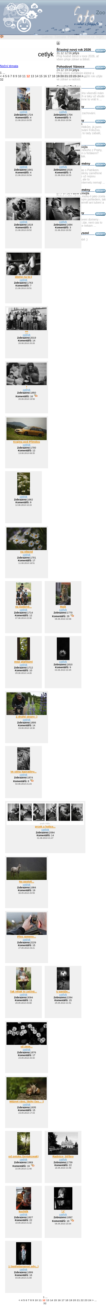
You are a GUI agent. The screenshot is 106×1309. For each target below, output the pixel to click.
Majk (63, 606)
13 (32, 76)
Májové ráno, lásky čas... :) (26, 1101)
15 (40, 76)
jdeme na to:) (23, 276)
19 (58, 76)
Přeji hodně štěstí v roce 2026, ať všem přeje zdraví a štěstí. (78, 58)
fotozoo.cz (87, 37)
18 (53, 76)
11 (23, 76)
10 (19, 76)
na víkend (26, 551)
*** (26, 331)
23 (75, 76)
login (99, 37)
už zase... (27, 1046)
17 (49, 76)
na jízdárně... (23, 606)
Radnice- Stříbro (63, 1156)
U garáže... (63, 991)
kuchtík (23, 1211)
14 (36, 76)
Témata (60, 37)
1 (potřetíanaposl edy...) (23, 1266)
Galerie (47, 37)
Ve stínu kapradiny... (23, 771)
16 (45, 76)
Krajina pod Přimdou (26, 441)
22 (70, 76)
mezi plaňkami (23, 661)
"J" (63, 1211)
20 (62, 76)
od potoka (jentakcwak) (23, 1156)
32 (1, 79)
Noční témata (9, 66)
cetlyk (23, 111)
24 (79, 76)
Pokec (72, 37)
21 (66, 76)
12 (28, 76)
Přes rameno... (26, 936)
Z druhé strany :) (26, 716)
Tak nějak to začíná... (23, 991)
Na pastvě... (26, 881)
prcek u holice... (45, 826)
